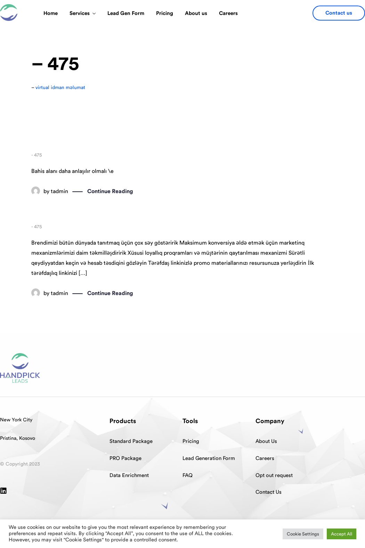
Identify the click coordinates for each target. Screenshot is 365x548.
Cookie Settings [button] (303, 534)
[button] (339, 13)
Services (80, 13)
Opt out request (274, 475)
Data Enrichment (129, 475)
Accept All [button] (341, 534)
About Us (266, 441)
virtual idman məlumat (60, 87)
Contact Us (269, 492)
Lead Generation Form (208, 458)
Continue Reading (110, 192)
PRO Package (125, 458)
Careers (228, 13)
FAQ (187, 475)
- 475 (36, 155)
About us (196, 13)
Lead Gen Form (125, 13)
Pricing (164, 13)
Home (50, 13)
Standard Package (131, 441)
